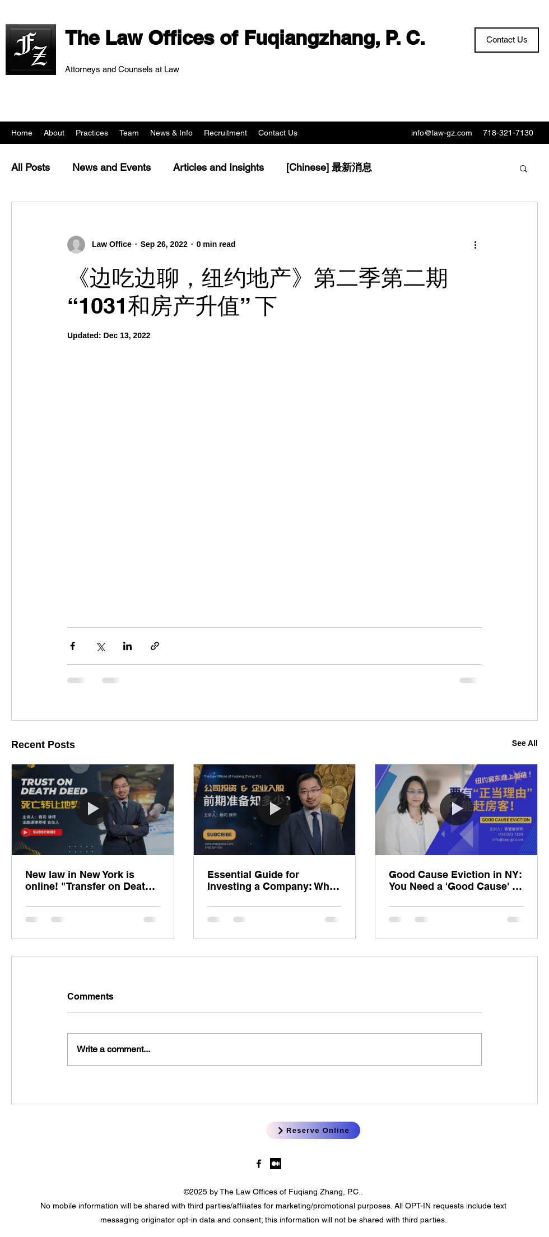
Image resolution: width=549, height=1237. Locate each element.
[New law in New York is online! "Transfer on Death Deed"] (93, 809)
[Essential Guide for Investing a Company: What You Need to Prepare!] (275, 809)
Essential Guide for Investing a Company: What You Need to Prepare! (272, 880)
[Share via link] (155, 646)
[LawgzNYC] (258, 1163)
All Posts (30, 167)
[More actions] (475, 244)
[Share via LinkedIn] (127, 646)
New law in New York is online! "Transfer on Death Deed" (88, 880)
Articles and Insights (218, 167)
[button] (523, 168)
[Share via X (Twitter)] (100, 646)
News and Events (111, 167)
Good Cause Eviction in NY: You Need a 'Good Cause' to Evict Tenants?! (455, 880)
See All (525, 743)
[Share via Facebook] (72, 646)
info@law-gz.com (441, 132)
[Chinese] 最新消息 (329, 167)
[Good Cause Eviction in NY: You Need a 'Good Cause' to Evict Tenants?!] (456, 809)
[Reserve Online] (313, 1130)
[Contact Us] (506, 40)
